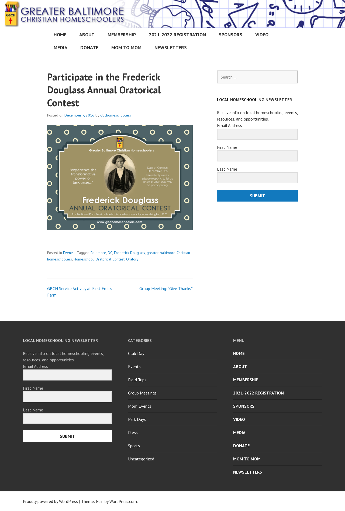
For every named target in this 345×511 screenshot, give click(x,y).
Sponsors (230, 34)
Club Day (136, 353)
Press (133, 432)
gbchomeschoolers (115, 115)
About (87, 34)
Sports (134, 445)
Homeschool (84, 259)
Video (261, 34)
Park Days (137, 419)
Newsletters (170, 47)
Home (60, 34)
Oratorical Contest (110, 259)
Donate (89, 47)
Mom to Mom (126, 47)
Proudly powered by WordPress (50, 501)
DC (110, 252)
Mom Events (139, 406)
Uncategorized (141, 458)
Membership (122, 34)
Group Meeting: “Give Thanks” (166, 288)
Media (60, 47)
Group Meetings (142, 393)
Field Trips (137, 379)
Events (68, 252)
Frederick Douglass (129, 252)
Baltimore (98, 252)
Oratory (132, 259)
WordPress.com (123, 501)
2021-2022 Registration (177, 34)
